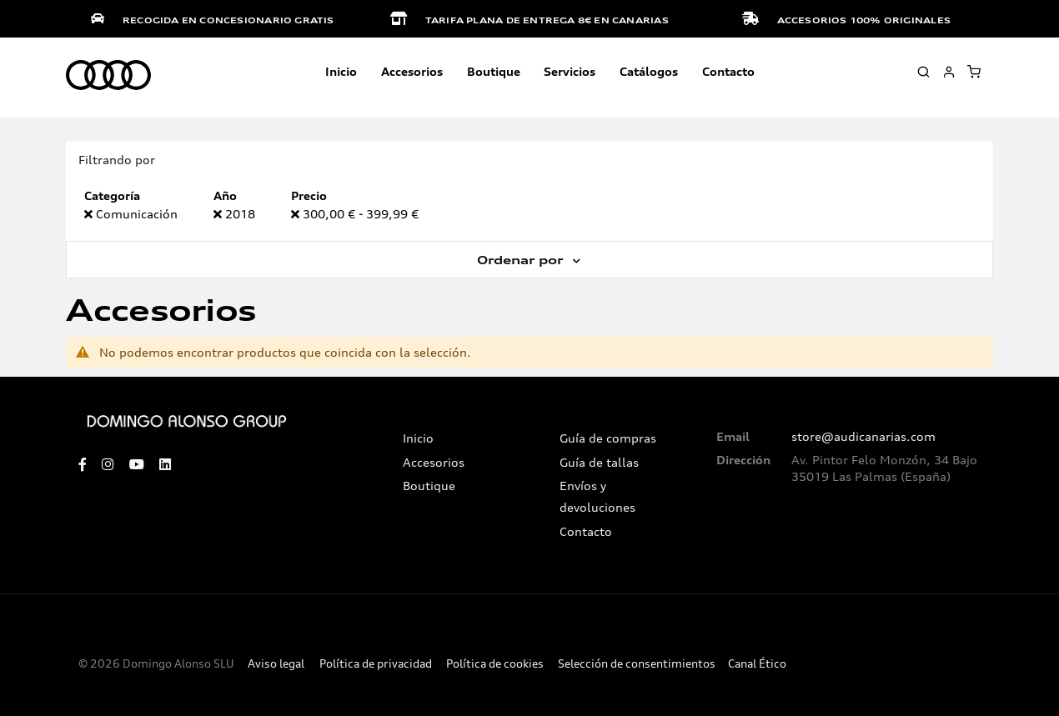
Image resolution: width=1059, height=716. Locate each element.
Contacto (728, 71)
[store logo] (108, 76)
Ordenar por (522, 260)
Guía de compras (608, 438)
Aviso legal (276, 664)
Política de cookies (495, 664)
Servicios (569, 71)
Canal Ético (757, 664)
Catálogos (649, 71)
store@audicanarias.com (863, 436)
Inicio (341, 71)
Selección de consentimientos (636, 664)
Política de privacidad (375, 664)
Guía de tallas (599, 462)
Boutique (493, 71)
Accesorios (433, 462)
